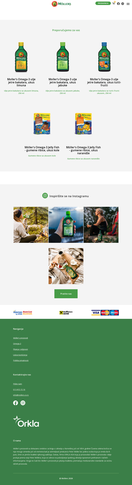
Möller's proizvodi (20, 338)
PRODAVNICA (103, 3)
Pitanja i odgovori (20, 349)
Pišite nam (17, 384)
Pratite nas (66, 293)
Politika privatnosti (20, 360)
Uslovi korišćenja (20, 355)
